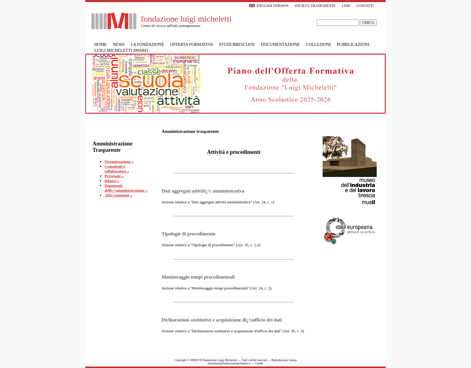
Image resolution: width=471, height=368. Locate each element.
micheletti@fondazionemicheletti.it (229, 363)
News (119, 44)
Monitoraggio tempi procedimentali (198, 277)
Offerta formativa (191, 44)
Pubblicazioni (353, 44)
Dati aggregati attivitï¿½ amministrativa (203, 190)
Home (100, 44)
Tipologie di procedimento (188, 233)
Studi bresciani (237, 44)
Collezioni (318, 44)
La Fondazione (147, 44)
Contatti (365, 6)
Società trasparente (315, 6)
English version (268, 6)
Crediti (259, 363)
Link (346, 6)
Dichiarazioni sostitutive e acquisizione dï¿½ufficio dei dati (222, 319)
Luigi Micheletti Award (121, 50)
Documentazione (280, 44)
